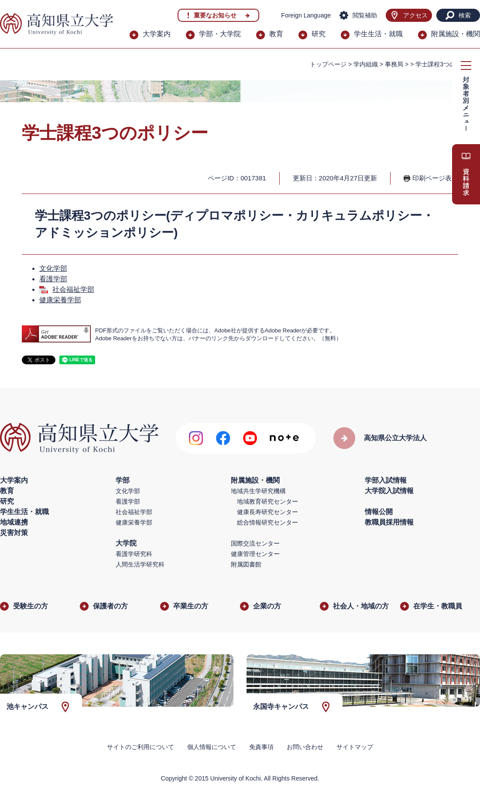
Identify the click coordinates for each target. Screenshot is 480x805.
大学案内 (157, 34)
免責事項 (261, 746)
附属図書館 (246, 564)
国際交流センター (255, 543)
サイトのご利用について (140, 746)
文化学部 (53, 268)
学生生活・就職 (378, 34)
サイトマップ (354, 746)
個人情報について (211, 746)
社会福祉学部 (73, 289)
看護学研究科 (134, 553)
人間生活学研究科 (140, 564)
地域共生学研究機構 (258, 490)
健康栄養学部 (60, 300)
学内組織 (365, 64)
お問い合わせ (305, 746)
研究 (319, 34)
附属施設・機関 (455, 34)
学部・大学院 (220, 34)
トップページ (328, 64)
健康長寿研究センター (267, 511)
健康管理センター (255, 553)
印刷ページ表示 (435, 178)
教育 (276, 34)
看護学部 (53, 279)
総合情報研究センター (267, 522)
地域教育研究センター (267, 501)
